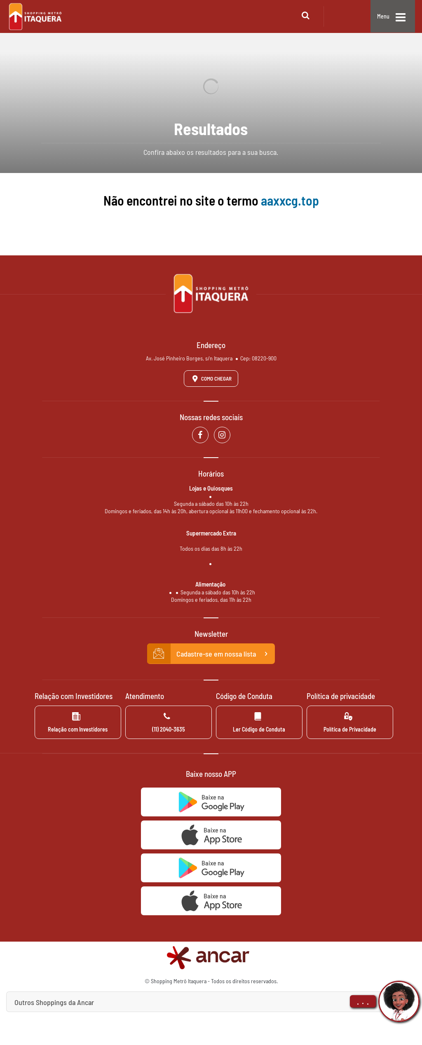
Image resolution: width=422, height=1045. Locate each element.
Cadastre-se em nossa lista (211, 653)
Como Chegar (211, 378)
